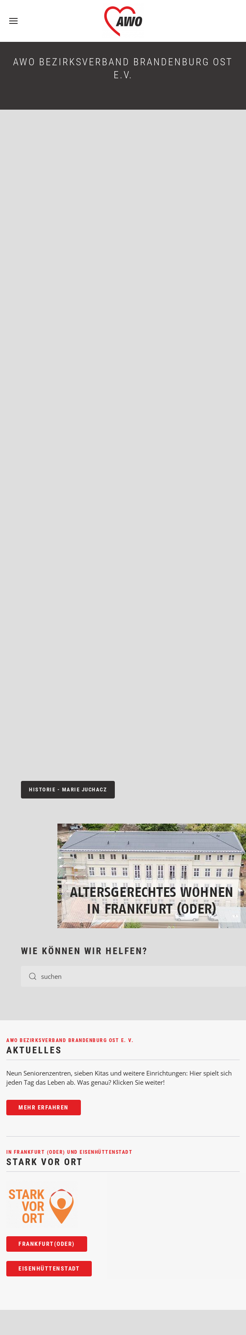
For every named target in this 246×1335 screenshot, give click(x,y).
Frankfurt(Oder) (46, 1243)
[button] (13, 21)
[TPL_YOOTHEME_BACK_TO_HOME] (123, 21)
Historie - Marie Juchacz (68, 789)
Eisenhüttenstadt (49, 1268)
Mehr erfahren (43, 1107)
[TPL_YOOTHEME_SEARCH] (133, 976)
